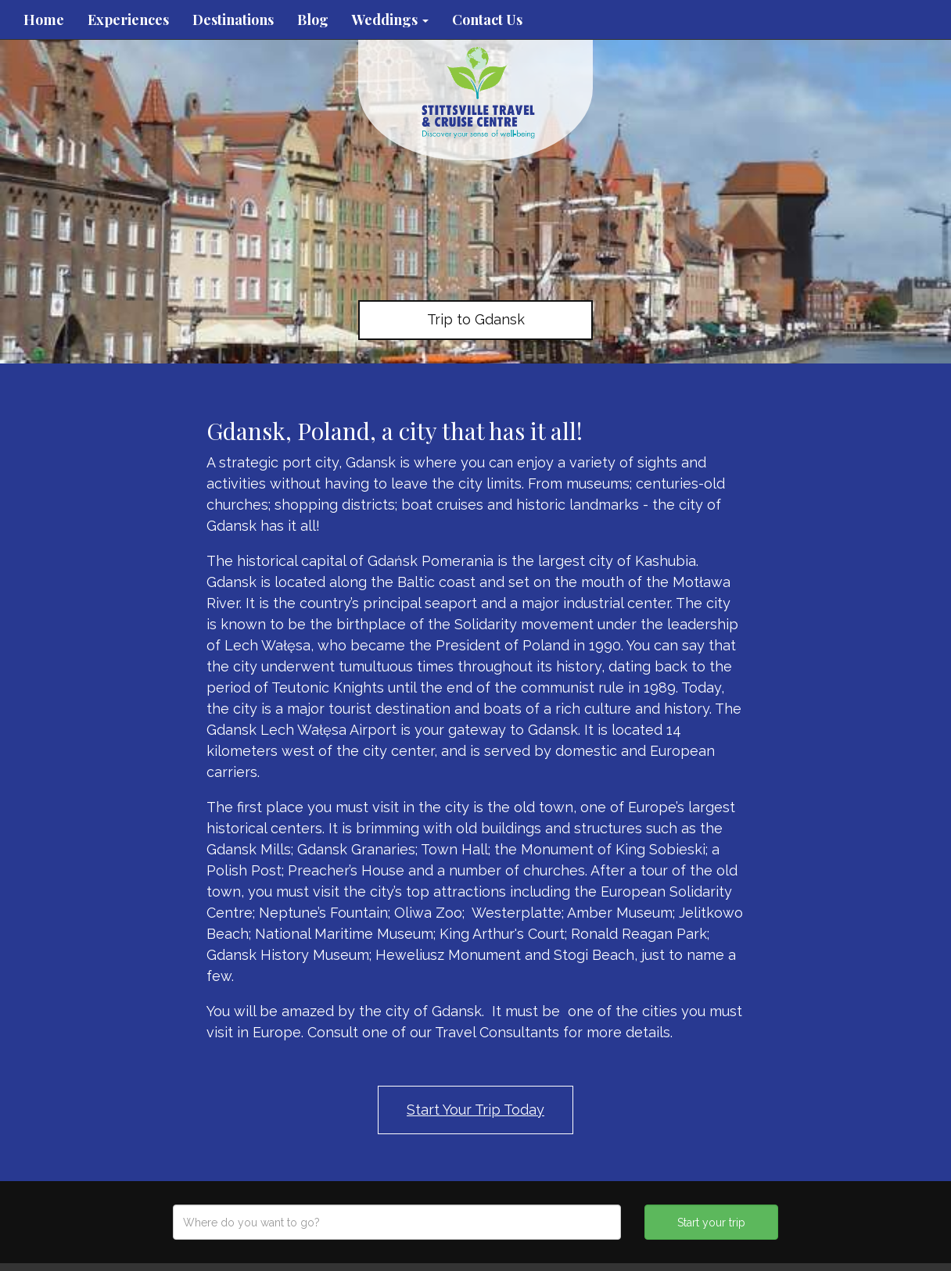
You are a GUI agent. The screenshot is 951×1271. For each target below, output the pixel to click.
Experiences (128, 19)
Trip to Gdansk (476, 319)
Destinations (233, 19)
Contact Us (487, 19)
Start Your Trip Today (475, 1109)
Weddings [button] (390, 19)
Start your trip (711, 1222)
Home (43, 19)
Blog (312, 19)
